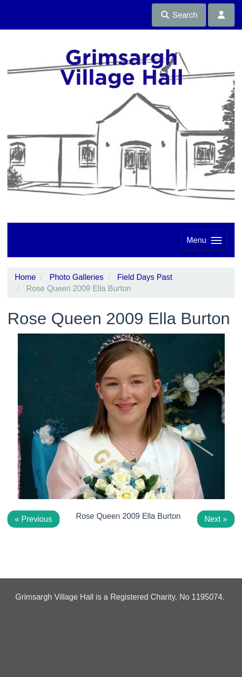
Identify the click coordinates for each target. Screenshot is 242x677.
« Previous (33, 519)
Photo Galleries (76, 277)
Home (25, 277)
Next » (216, 519)
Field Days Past (145, 277)
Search (178, 15)
